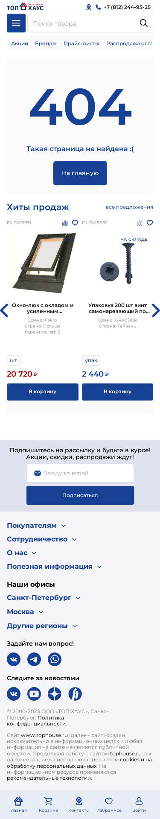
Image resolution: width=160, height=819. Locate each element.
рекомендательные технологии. (49, 778)
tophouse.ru (126, 753)
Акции (19, 43)
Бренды (46, 43)
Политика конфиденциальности (36, 720)
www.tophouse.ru (44, 735)
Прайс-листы (81, 43)
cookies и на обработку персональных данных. (79, 762)
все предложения (129, 207)
